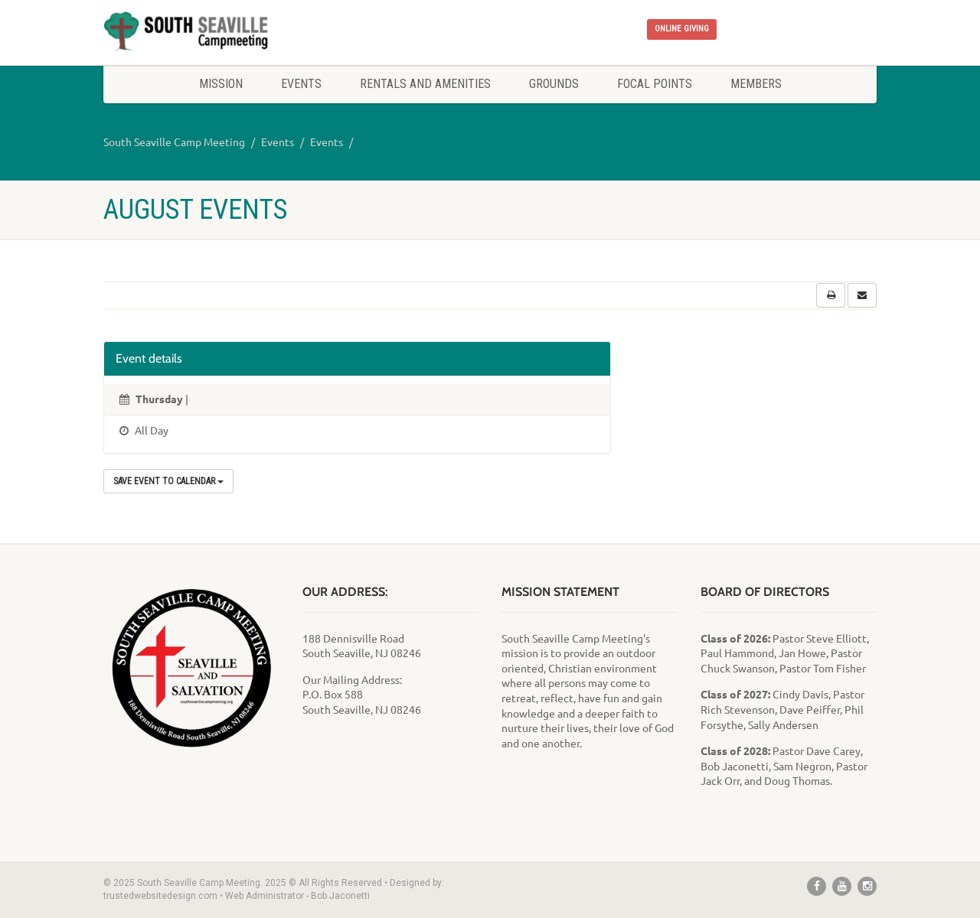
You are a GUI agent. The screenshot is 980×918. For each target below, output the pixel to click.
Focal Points (654, 83)
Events (301, 83)
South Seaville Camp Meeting (174, 141)
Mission (221, 83)
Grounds (554, 83)
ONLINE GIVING (682, 29)
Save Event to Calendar (168, 481)
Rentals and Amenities (425, 83)
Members (756, 83)
